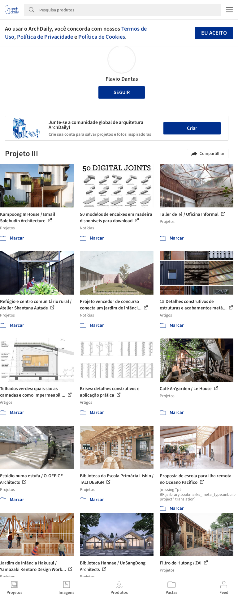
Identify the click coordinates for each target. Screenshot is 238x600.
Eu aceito (214, 33)
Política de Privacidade (45, 37)
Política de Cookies (101, 37)
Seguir (122, 92)
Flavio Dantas (122, 79)
